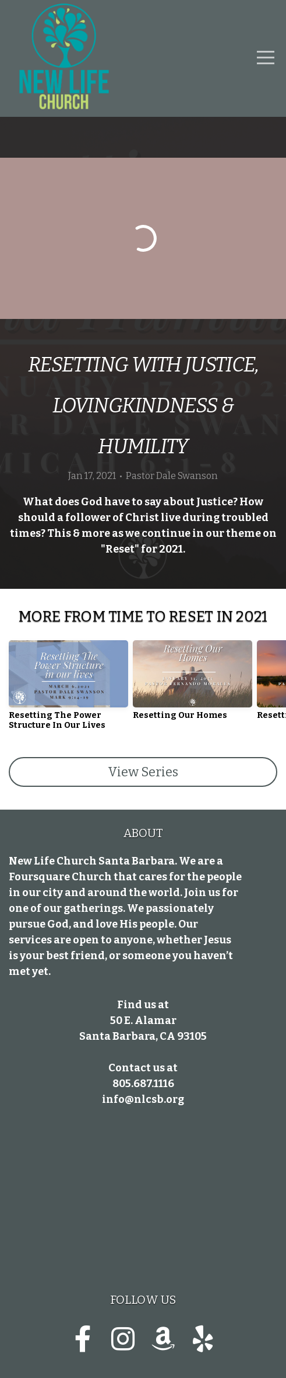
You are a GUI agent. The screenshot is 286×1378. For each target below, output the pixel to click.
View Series (143, 772)
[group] (68, 690)
